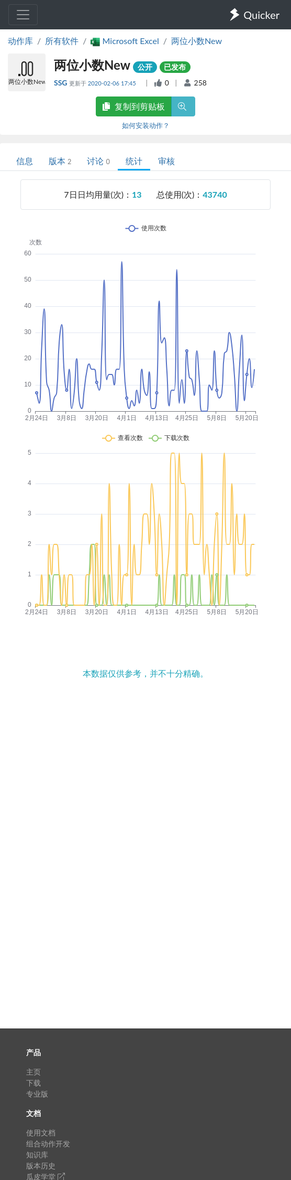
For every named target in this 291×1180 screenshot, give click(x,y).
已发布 (175, 66)
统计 (134, 161)
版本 (60, 161)
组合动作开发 (48, 1143)
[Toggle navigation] (23, 14)
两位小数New (196, 41)
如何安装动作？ (146, 125)
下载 (33, 1082)
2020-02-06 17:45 (113, 83)
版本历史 (40, 1165)
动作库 (20, 41)
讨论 (98, 161)
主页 (33, 1071)
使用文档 (40, 1132)
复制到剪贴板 (133, 106)
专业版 (37, 1093)
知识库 (37, 1154)
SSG (61, 82)
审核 (166, 161)
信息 (24, 161)
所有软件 (62, 41)
